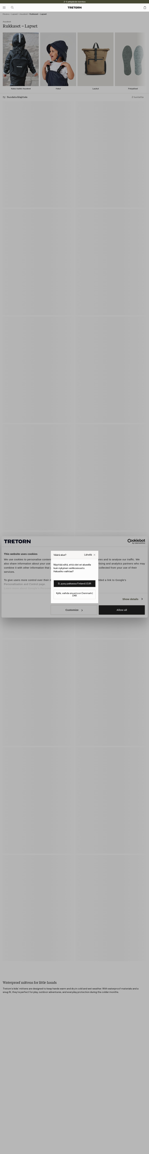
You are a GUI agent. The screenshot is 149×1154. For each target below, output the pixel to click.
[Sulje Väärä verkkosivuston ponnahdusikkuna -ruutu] (89, 555)
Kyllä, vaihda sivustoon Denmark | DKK (74, 594)
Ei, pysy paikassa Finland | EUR (74, 583)
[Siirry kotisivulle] (74, 7)
